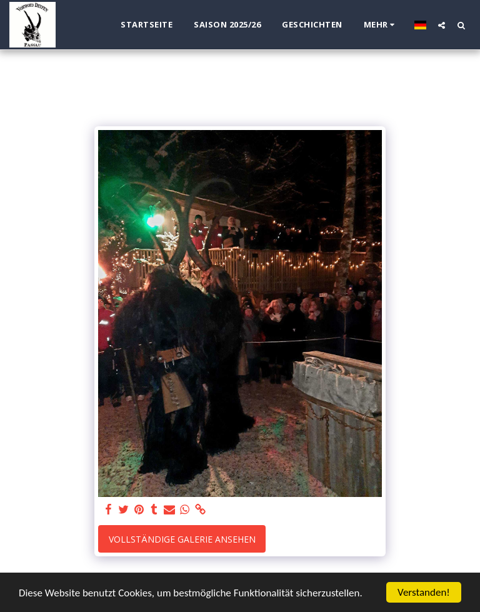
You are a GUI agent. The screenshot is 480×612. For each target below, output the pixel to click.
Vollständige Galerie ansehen (182, 539)
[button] (441, 25)
